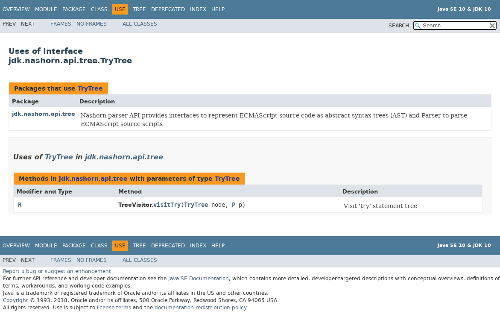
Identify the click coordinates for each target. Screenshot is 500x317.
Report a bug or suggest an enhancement (57, 271)
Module (46, 9)
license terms (114, 308)
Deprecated (168, 9)
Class (99, 9)
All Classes (140, 24)
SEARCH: (400, 26)
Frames (60, 24)
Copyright (15, 300)
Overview (16, 9)
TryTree (90, 88)
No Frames (91, 24)
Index (198, 9)
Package (74, 9)
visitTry (167, 204)
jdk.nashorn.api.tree (43, 114)
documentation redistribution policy (200, 308)
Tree (139, 9)
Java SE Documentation (198, 279)
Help (218, 9)
